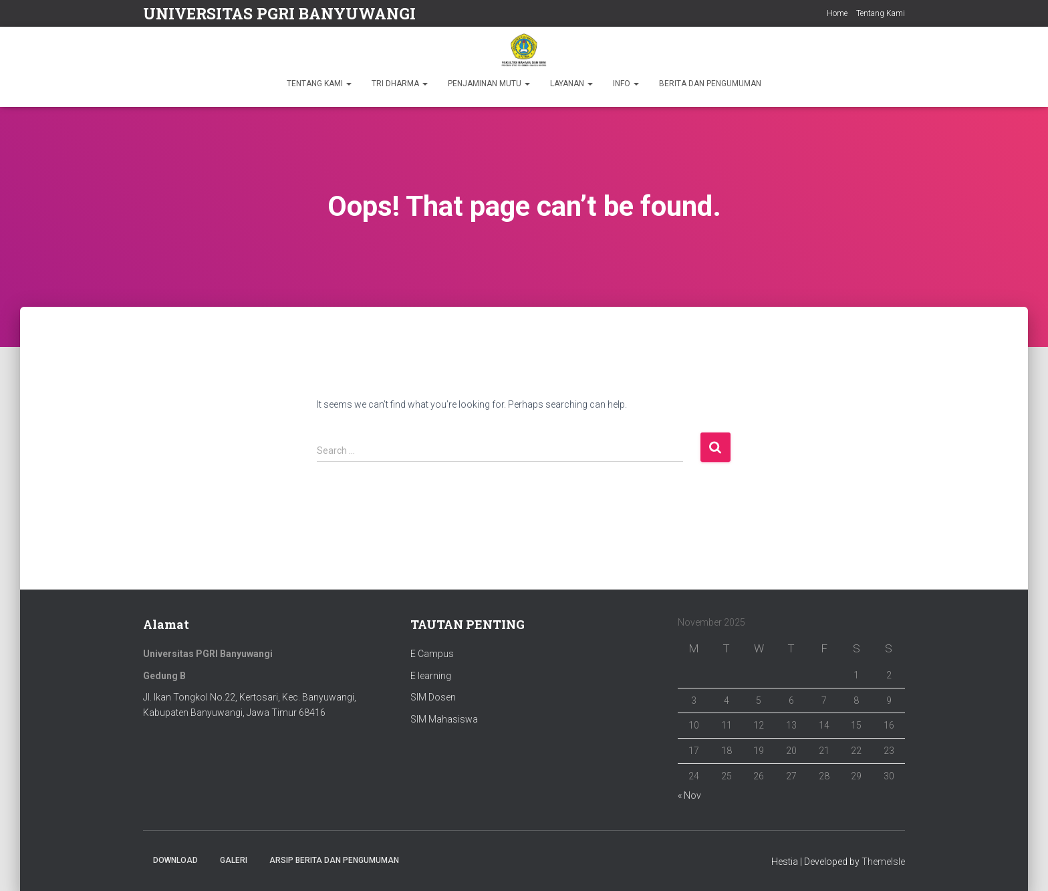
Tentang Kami (880, 13)
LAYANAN (571, 83)
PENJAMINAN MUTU (489, 83)
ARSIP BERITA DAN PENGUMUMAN (334, 860)
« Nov (689, 795)
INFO (626, 83)
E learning (430, 675)
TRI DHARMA (400, 83)
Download (175, 860)
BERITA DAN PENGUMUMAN (710, 83)
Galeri (233, 860)
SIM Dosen (433, 697)
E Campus (432, 653)
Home (837, 13)
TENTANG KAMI (319, 83)
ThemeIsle (883, 861)
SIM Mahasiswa (444, 719)
